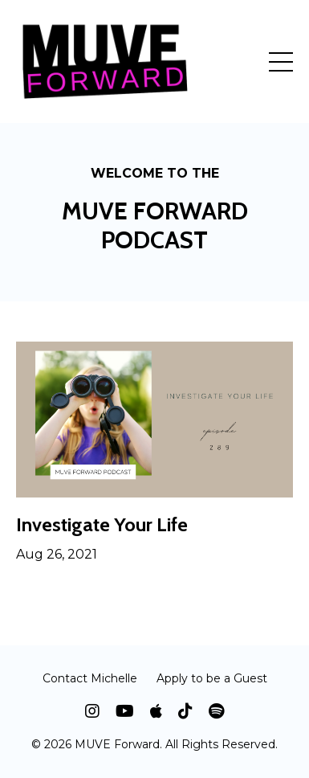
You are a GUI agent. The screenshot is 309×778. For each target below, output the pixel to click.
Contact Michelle (90, 678)
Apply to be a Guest (212, 678)
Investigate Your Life (102, 525)
